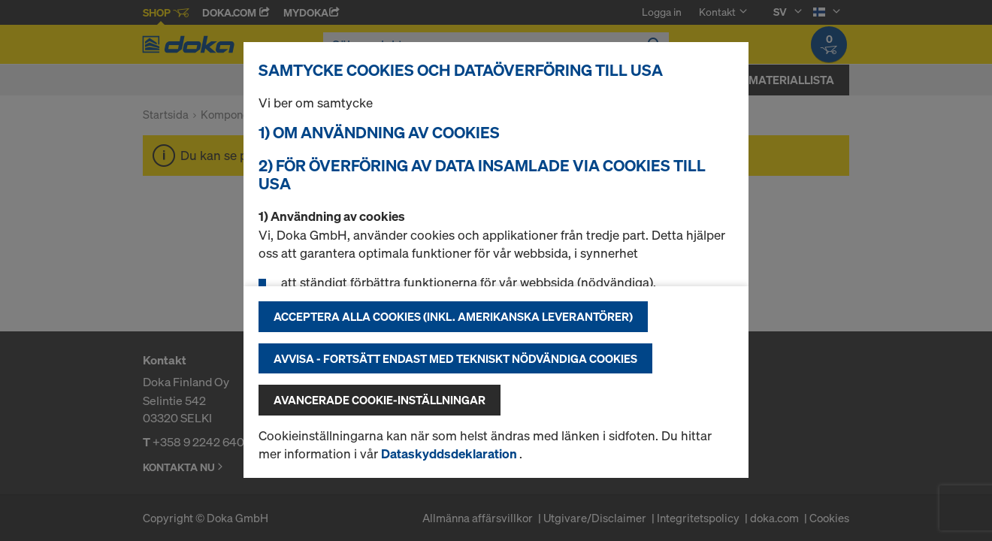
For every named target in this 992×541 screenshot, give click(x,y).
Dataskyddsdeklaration (450, 453)
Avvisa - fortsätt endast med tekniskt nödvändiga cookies (455, 358)
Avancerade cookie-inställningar (379, 399)
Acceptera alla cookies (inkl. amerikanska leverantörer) (453, 316)
